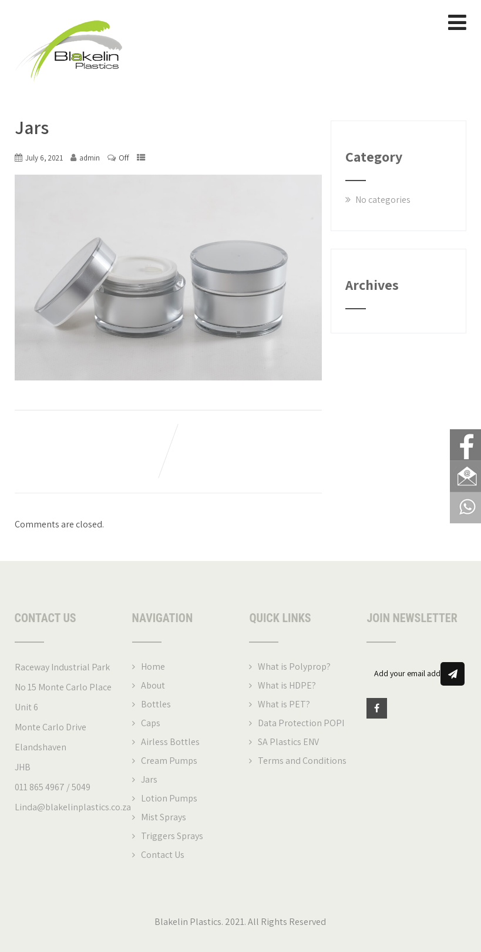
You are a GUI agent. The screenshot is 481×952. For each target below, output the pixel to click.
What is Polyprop (292, 668)
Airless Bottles (170, 743)
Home (153, 668)
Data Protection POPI (301, 724)
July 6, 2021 (44, 159)
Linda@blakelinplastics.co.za (73, 808)
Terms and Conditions (302, 762)
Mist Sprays (163, 818)
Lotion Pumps (169, 799)
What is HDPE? (287, 686)
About (153, 686)
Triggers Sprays (172, 837)
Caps (150, 724)
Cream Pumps (169, 762)
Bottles (156, 705)
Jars (149, 780)
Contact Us (162, 856)
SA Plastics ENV (288, 743)
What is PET (282, 705)
